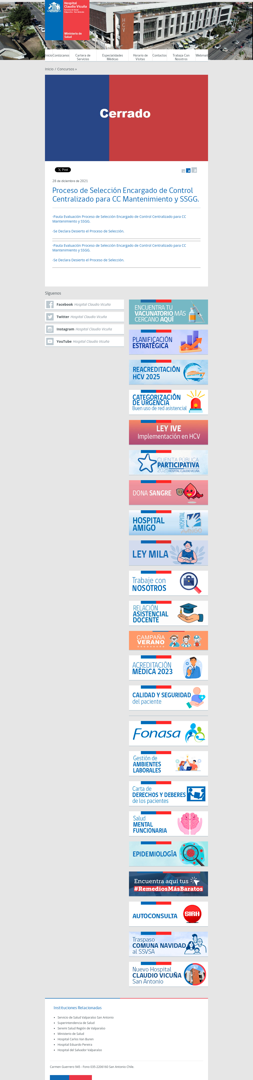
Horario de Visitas (140, 57)
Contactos (159, 55)
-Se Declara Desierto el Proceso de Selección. (88, 231)
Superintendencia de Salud (76, 1023)
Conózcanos (61, 55)
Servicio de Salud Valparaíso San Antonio (86, 1017)
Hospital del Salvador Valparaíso (80, 1050)
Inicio (48, 55)
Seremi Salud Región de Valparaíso (81, 1028)
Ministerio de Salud (71, 1034)
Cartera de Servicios (82, 57)
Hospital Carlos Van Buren (76, 1039)
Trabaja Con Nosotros (181, 57)
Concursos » (67, 69)
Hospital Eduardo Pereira (75, 1044)
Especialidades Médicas (112, 57)
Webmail (202, 55)
